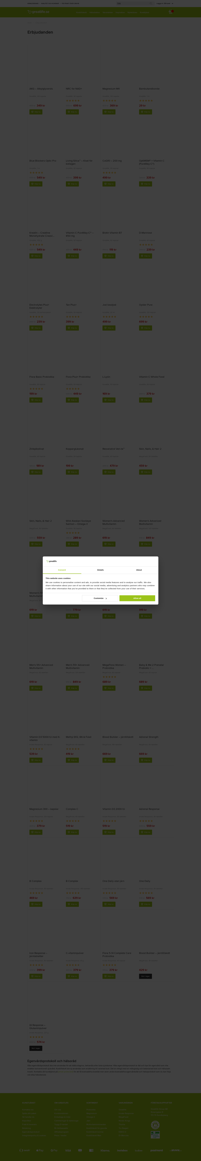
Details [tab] (100, 570)
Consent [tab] (62, 570)
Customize (100, 598)
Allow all (137, 598)
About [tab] (139, 570)
